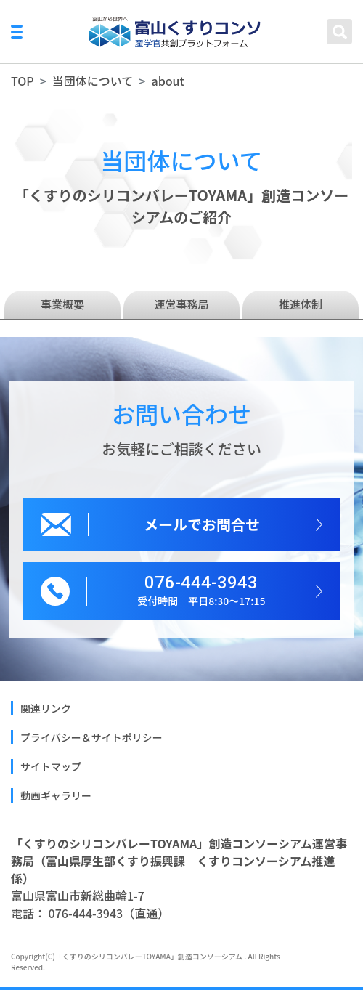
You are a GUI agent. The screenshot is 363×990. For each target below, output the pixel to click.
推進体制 (300, 304)
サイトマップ (50, 766)
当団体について (93, 80)
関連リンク (45, 708)
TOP (22, 80)
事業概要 (62, 304)
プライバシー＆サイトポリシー (91, 737)
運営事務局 (181, 304)
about (167, 80)
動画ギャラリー (55, 795)
